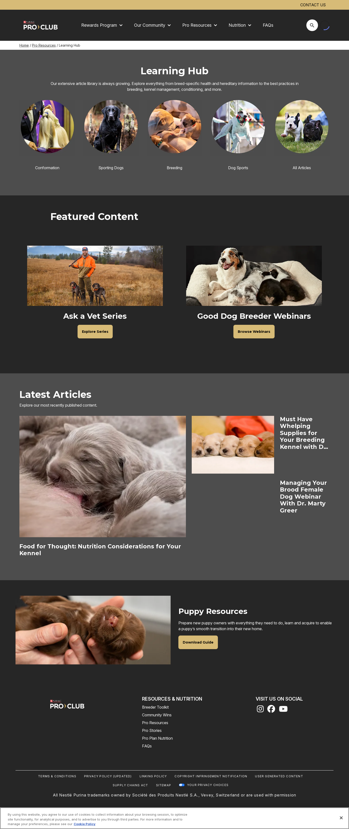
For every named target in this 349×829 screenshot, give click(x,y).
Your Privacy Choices (208, 785)
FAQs (268, 25)
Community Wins (157, 714)
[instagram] (260, 710)
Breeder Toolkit (155, 707)
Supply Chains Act (130, 785)
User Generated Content (279, 776)
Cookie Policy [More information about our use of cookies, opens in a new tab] (84, 824)
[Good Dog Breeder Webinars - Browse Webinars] (254, 331)
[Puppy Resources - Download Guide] (198, 642)
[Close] (341, 817)
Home (24, 45)
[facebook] (271, 710)
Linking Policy (153, 776)
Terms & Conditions (57, 776)
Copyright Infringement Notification (210, 776)
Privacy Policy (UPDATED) (108, 776)
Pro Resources (44, 45)
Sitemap (163, 785)
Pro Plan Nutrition (157, 738)
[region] (174, 818)
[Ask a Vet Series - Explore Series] (95, 331)
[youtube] (283, 710)
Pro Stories (152, 730)
